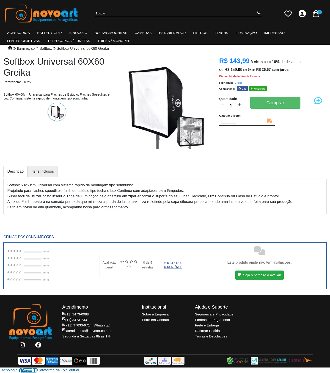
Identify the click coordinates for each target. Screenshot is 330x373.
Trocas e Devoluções (211, 336)
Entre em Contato (155, 320)
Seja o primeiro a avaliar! (259, 275)
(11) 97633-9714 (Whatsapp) (86, 325)
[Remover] (222, 106)
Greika (238, 82)
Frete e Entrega (207, 325)
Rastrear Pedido (207, 331)
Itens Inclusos (42, 171)
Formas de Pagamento (212, 320)
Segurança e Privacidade (214, 314)
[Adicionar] (240, 106)
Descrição (15, 171)
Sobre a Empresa (155, 314)
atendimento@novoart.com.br (87, 331)
